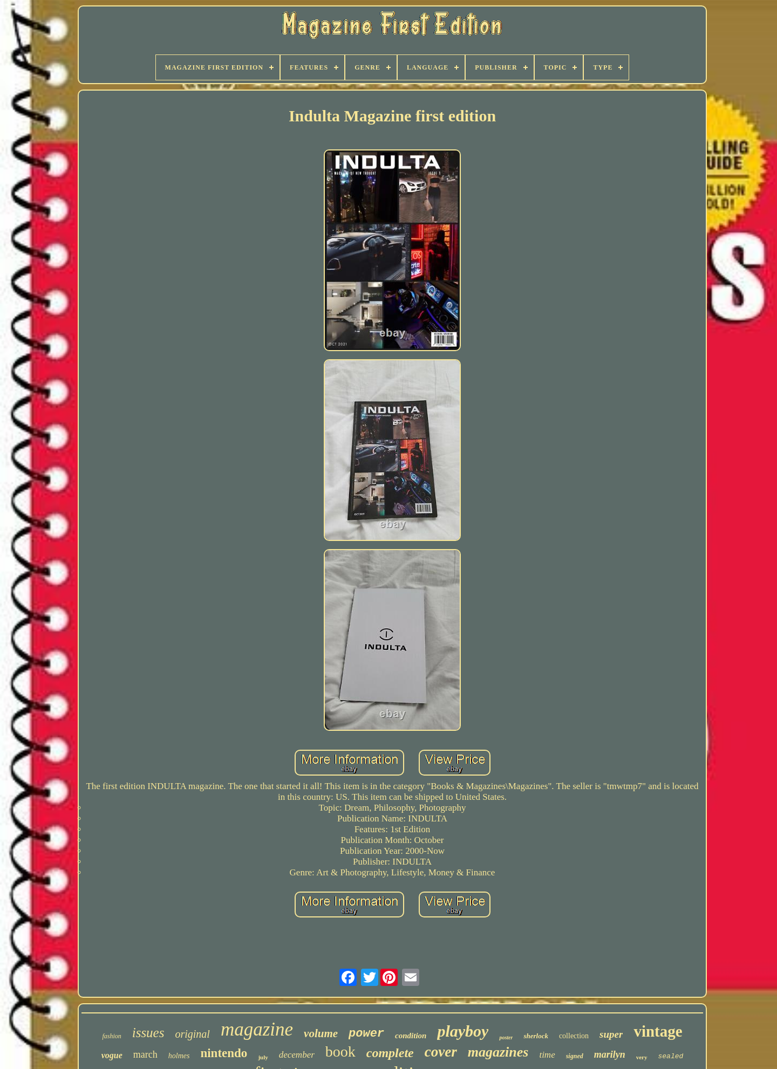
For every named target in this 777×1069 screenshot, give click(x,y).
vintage (657, 1031)
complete (390, 1053)
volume (321, 1033)
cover (441, 1052)
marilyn (609, 1054)
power (366, 1033)
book (340, 1051)
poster (506, 1037)
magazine (257, 1029)
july (263, 1057)
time (547, 1055)
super (611, 1034)
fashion (111, 1036)
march (145, 1054)
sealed (671, 1056)
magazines (498, 1052)
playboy (462, 1031)
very (642, 1057)
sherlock (535, 1036)
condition (410, 1035)
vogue (111, 1055)
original (192, 1034)
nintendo (223, 1053)
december (297, 1055)
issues (148, 1032)
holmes (179, 1056)
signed (574, 1056)
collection (574, 1036)
